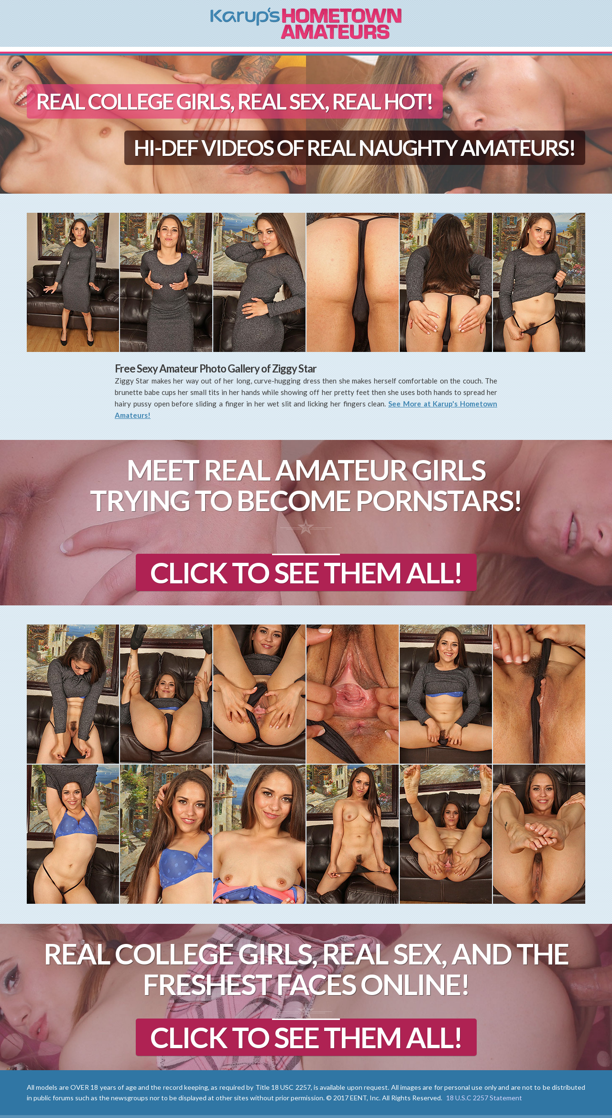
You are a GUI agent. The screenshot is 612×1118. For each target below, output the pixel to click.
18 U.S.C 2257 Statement (484, 1098)
